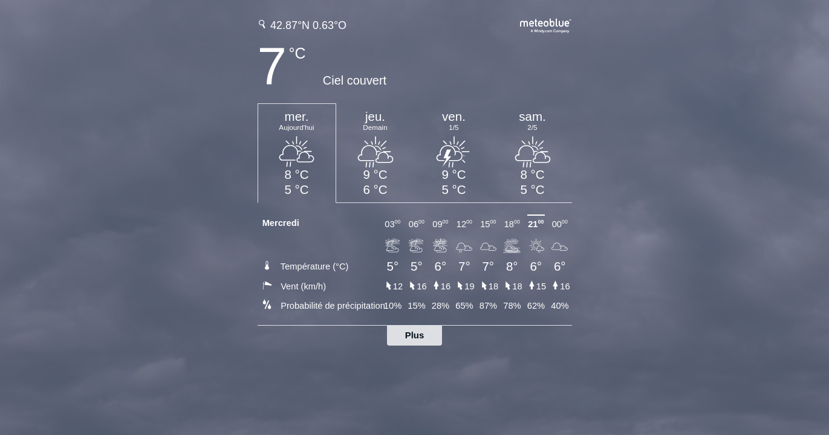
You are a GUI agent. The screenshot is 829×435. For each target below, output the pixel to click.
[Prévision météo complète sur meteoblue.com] (546, 24)
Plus (414, 335)
